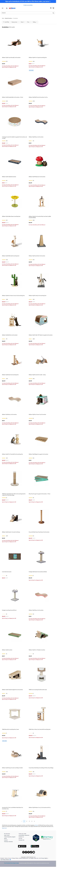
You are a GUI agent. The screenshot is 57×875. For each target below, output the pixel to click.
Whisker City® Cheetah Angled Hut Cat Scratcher (12, 689)
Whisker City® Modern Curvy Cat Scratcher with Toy (39, 807)
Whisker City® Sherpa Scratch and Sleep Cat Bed (12, 767)
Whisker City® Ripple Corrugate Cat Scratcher (38, 454)
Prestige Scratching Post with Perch (9, 610)
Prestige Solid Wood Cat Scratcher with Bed (38, 571)
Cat (3, 18)
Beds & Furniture (8, 18)
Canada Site (21, 840)
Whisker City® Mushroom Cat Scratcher (37, 176)
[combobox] (28, 13)
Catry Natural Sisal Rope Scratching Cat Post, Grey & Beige (41, 767)
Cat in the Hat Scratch (6, 571)
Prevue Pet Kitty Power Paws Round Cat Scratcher (39, 532)
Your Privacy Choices (6, 859)
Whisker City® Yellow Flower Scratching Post (11, 216)
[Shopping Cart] (53, 8)
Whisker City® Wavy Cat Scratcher (36, 137)
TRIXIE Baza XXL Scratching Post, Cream (10, 729)
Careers (6, 840)
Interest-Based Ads (23, 858)
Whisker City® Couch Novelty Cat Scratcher (11, 57)
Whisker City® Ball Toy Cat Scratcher (9, 335)
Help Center (7, 835)
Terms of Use (8, 858)
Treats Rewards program (9, 836)
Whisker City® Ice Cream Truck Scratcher (37, 414)
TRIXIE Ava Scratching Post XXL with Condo (38, 689)
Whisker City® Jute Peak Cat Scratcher (37, 255)
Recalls (2, 858)
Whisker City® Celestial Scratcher (9, 176)
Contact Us (21, 836)
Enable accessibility (28, 5)
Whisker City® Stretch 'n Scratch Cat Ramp (11, 532)
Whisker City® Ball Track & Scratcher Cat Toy (38, 97)
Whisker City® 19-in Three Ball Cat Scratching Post (12, 454)
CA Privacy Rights (43, 858)
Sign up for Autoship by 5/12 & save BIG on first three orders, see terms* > (28, 1)
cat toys (36, 825)
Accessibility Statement (24, 835)
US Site (20, 838)
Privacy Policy (15, 858)
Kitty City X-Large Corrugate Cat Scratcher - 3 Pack (39, 493)
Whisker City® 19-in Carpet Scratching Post (38, 57)
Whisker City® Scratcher (7, 649)
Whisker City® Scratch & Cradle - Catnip (37, 374)
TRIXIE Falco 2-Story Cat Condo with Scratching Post (39, 729)
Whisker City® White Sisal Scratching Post (10, 255)
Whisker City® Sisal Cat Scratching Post (10, 374)
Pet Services (7, 833)
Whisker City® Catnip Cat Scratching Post (37, 295)
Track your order (22, 833)
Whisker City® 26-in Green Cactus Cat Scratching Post (13, 295)
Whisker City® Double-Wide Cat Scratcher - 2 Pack (12, 97)
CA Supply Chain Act (33, 858)
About (5, 838)
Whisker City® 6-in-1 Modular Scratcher (37, 649)
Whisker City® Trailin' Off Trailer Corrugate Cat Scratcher (40, 335)
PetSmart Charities (8, 841)
